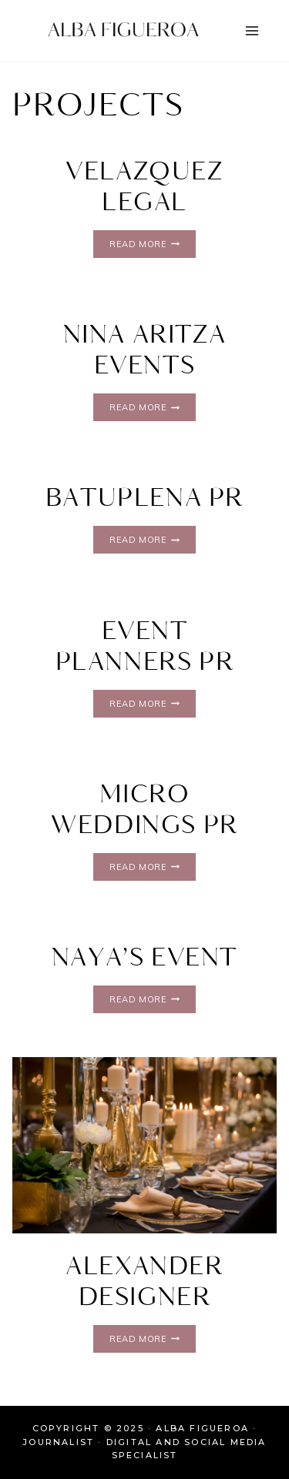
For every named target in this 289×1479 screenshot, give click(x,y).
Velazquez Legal (144, 187)
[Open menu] (251, 30)
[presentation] (144, 1145)
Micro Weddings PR (144, 810)
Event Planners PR (144, 647)
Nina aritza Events (145, 351)
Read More (152, 243)
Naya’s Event (144, 958)
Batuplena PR (144, 498)
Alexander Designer (144, 1282)
